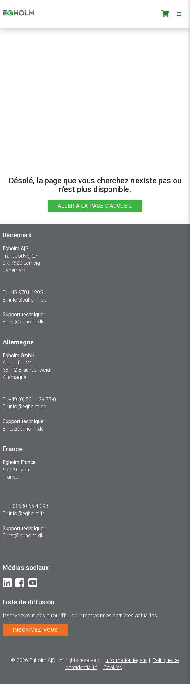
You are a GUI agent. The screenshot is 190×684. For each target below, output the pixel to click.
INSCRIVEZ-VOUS (35, 630)
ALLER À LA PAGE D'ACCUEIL (95, 206)
